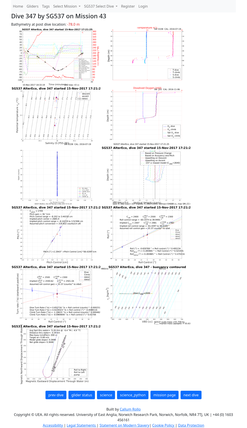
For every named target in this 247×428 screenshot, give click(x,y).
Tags (46, 6)
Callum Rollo (130, 409)
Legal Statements (82, 425)
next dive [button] (191, 395)
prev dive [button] (56, 395)
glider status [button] (81, 395)
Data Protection (191, 425)
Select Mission (65, 6)
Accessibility (53, 425)
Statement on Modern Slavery (124, 425)
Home (18, 6)
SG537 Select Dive (99, 6)
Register (128, 6)
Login (143, 6)
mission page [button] (164, 395)
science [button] (106, 395)
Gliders (33, 6)
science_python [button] (133, 395)
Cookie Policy (163, 425)
